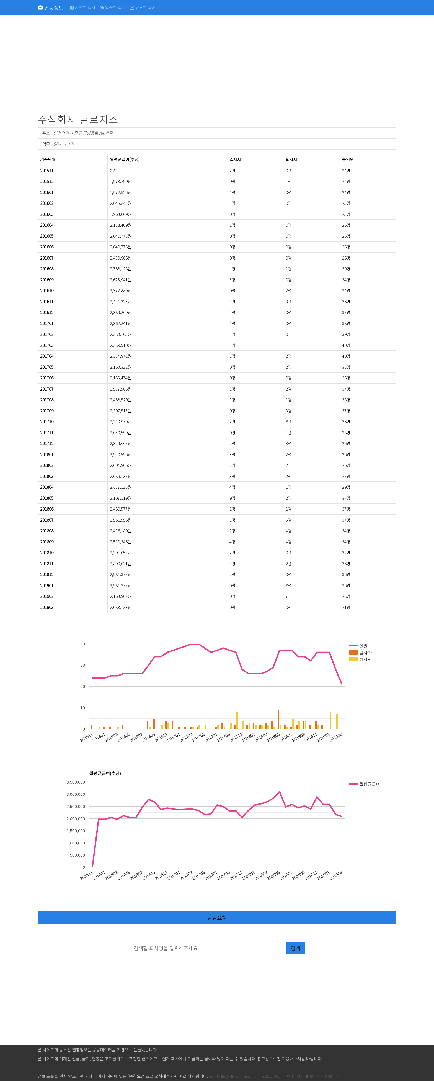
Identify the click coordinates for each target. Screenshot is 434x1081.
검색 (295, 948)
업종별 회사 (113, 7)
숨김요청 (217, 917)
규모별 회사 (143, 7)
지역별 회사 (82, 7)
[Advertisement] (204, 65)
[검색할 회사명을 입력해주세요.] (207, 948)
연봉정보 (50, 7)
